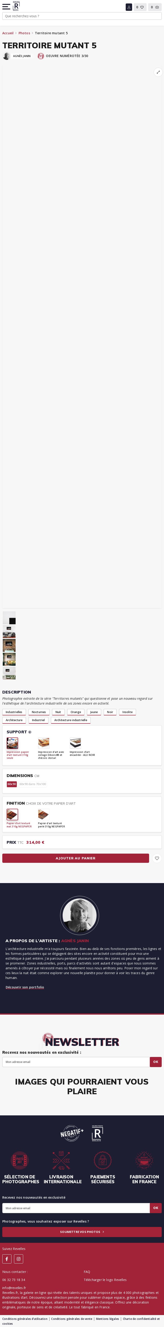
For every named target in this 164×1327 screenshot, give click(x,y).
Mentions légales (107, 1319)
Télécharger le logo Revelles (105, 1280)
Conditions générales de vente (71, 1319)
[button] (6, 6)
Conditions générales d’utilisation (24, 1319)
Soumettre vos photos (82, 1232)
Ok (155, 1062)
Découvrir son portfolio (25, 987)
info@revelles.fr (14, 1288)
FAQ (87, 1271)
